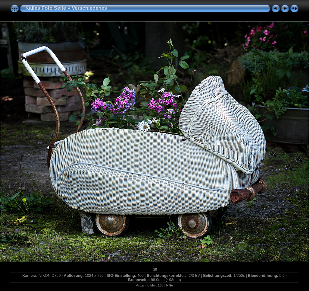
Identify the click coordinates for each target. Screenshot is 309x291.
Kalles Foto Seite (45, 8)
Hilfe (169, 285)
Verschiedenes (89, 8)
